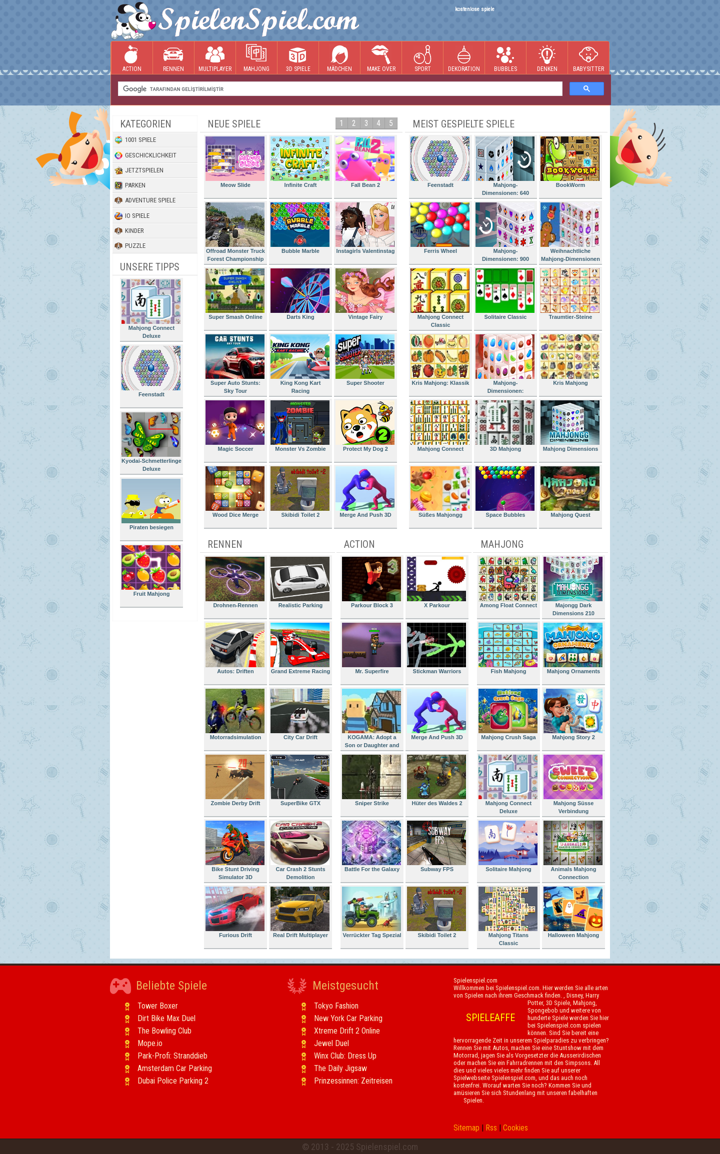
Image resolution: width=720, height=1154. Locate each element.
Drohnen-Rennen (235, 582)
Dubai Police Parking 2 (173, 1081)
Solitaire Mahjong (508, 846)
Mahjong (257, 58)
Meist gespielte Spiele (463, 124)
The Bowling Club (165, 1031)
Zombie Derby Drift (235, 780)
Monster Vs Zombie (300, 426)
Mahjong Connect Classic (440, 298)
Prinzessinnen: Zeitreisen (353, 1081)
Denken (547, 58)
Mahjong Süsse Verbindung (573, 784)
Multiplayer (215, 58)
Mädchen (339, 58)
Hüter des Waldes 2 (436, 780)
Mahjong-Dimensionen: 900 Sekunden (505, 233)
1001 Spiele (135, 140)
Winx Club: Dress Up (345, 1056)
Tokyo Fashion (336, 1006)
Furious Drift (235, 912)
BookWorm (570, 162)
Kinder (129, 231)
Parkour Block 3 (371, 582)
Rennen (173, 58)
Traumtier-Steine (570, 294)
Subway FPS (436, 846)
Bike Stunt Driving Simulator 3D (235, 850)
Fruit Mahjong (151, 571)
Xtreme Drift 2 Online (347, 1031)
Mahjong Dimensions (570, 426)
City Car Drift (300, 714)
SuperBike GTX (300, 780)
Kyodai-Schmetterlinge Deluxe (152, 442)
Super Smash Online (235, 294)
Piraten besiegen (151, 504)
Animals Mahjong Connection (573, 850)
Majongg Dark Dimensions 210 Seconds (573, 588)
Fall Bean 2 (365, 162)
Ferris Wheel (440, 228)
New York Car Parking (348, 1018)
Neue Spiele (234, 124)
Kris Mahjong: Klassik (440, 360)
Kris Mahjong (570, 360)
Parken (130, 185)
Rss (491, 1128)
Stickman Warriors (436, 648)
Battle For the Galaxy (371, 846)
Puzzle (130, 246)
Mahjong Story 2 (573, 714)
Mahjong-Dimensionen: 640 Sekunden (505, 167)
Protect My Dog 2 (365, 426)
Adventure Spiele (145, 200)
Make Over (381, 58)
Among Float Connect (508, 582)
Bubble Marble (300, 228)
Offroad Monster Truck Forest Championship (235, 232)
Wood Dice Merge (235, 492)
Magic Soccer (235, 426)
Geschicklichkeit (145, 155)
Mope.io (150, 1043)
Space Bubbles (505, 492)
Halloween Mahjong (573, 912)
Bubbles (505, 58)
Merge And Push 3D (365, 492)
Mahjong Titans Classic (508, 916)
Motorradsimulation (235, 714)
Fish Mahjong (508, 648)
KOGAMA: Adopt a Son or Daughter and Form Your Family (371, 720)
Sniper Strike (371, 780)
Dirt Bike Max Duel (167, 1018)
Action (132, 58)
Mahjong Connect (440, 426)
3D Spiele (298, 58)
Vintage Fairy (365, 294)
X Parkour (436, 582)
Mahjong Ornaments (573, 648)
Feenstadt (151, 371)
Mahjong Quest (570, 492)
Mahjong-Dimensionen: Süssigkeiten (505, 365)
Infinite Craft (300, 162)
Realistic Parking (300, 582)
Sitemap (467, 1128)
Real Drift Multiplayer (300, 912)
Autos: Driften (235, 648)
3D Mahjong (505, 426)
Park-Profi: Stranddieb (173, 1056)
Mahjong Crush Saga (508, 714)
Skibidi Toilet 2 (300, 492)
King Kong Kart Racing (300, 364)
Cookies (515, 1128)
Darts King (300, 294)
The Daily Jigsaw (340, 1068)
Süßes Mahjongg (440, 492)
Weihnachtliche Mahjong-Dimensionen (570, 232)
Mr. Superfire (371, 648)
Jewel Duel (331, 1043)
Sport (422, 58)
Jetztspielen (139, 170)
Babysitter (588, 58)
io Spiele (132, 216)
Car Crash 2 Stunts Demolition (300, 850)
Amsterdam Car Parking (175, 1068)
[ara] (339, 88)
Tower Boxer (158, 1006)
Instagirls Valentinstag (365, 228)
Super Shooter (365, 360)
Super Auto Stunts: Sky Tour (235, 364)
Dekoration (464, 58)
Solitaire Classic (505, 294)
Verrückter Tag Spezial (372, 912)
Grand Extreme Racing (300, 648)
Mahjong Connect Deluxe (151, 309)
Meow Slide (235, 162)
